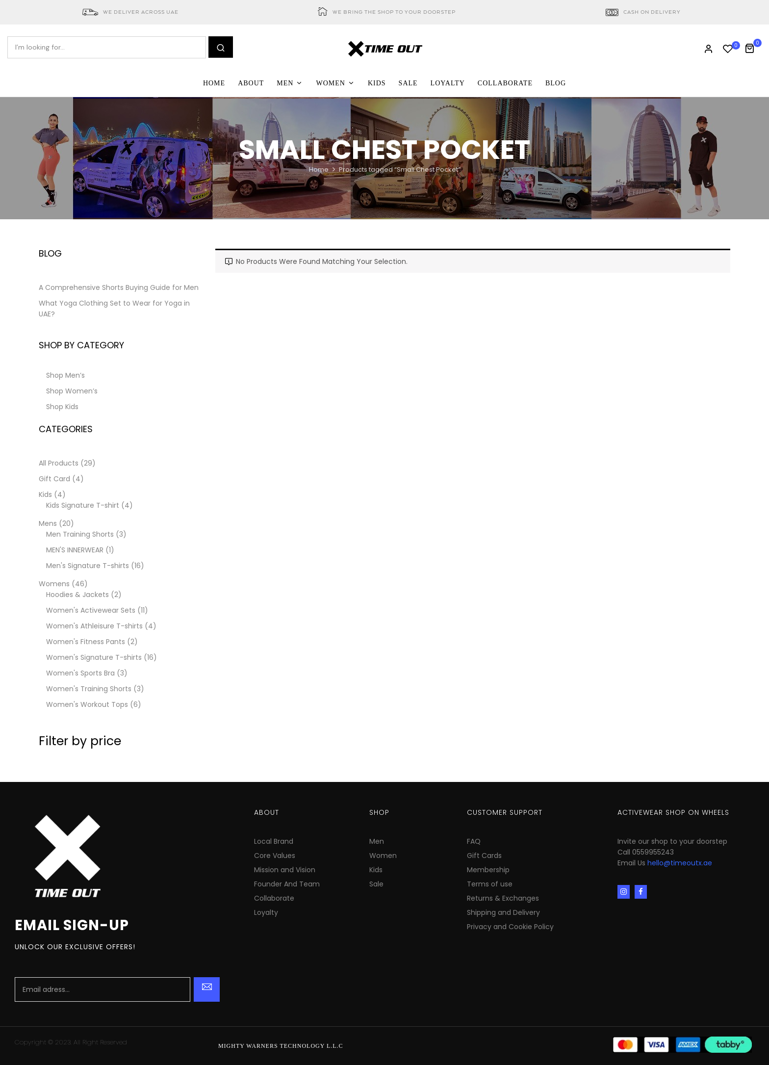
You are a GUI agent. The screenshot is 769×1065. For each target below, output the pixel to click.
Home (319, 169)
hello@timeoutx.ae (679, 863)
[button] (753, 47)
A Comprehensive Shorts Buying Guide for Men (119, 287)
